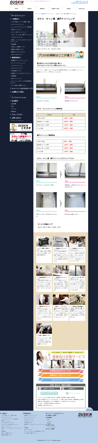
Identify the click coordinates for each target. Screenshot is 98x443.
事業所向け (42, 8)
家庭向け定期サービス (17, 49)
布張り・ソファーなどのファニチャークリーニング (61, 308)
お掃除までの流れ (55, 8)
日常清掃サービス (16, 70)
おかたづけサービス (16, 54)
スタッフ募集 (50, 429)
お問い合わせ (82, 8)
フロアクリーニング (16, 37)
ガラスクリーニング (16, 68)
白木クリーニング (16, 78)
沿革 (12, 106)
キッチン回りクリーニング (18, 32)
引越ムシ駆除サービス (43, 335)
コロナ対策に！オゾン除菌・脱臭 (20, 21)
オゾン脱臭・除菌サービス (18, 85)
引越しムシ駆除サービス (18, 46)
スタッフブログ (16, 114)
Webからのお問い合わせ (49, 393)
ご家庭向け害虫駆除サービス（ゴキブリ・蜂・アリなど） (77, 308)
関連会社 (13, 111)
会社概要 (13, 103)
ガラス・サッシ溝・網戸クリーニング (21, 34)
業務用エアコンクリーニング (19, 60)
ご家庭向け (29, 8)
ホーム (37, 13)
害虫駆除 (13, 44)
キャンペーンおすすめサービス (21, 88)
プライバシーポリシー (17, 120)
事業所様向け (15, 57)
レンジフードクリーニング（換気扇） (21, 27)
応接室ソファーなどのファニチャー (21, 73)
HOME (16, 8)
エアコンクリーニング (17, 24)
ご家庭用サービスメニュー (47, 13)
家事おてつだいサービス (18, 52)
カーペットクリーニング (18, 63)
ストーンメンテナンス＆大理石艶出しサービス (34, 431)
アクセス (13, 109)
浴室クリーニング (16, 29)
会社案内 (69, 8)
